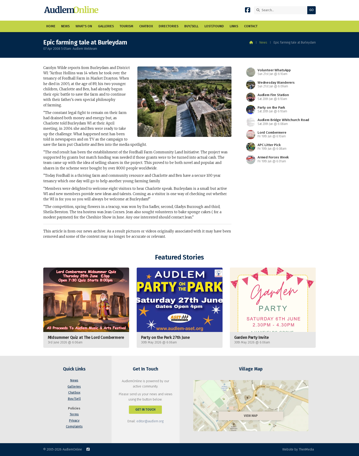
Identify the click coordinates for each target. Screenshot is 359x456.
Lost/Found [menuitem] (214, 26)
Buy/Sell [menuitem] (191, 26)
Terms (74, 414)
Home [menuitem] (50, 26)
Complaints (74, 426)
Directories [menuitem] (168, 26)
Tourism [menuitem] (126, 26)
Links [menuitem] (234, 26)
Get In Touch (145, 410)
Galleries (74, 387)
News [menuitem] (65, 26)
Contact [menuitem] (251, 26)
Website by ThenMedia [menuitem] (298, 449)
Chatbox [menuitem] (146, 26)
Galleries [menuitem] (106, 26)
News (263, 42)
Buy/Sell (74, 399)
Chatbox (74, 393)
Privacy (74, 421)
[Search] (281, 10)
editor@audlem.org (149, 421)
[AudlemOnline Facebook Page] (247, 11)
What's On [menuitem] (84, 26)
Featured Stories (179, 257)
